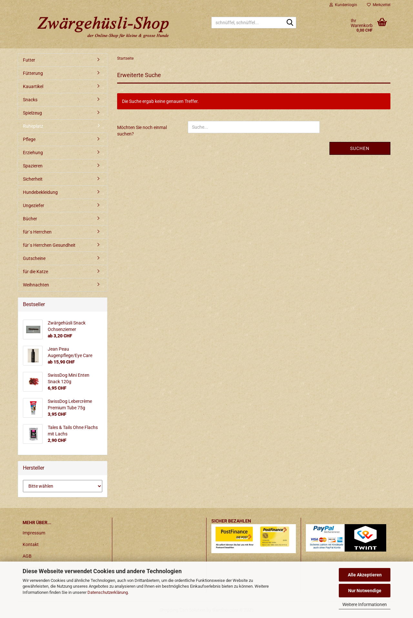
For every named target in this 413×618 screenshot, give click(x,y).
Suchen (359, 148)
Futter (29, 60)
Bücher (30, 218)
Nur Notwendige (364, 590)
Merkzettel (378, 5)
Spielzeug (32, 112)
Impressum (34, 532)
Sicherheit (33, 179)
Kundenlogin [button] (343, 5)
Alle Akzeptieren (365, 574)
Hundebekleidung (40, 192)
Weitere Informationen (364, 604)
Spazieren (33, 165)
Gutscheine (34, 258)
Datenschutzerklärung (107, 592)
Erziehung (33, 152)
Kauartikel (33, 86)
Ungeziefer (33, 205)
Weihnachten (36, 284)
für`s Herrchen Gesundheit (49, 245)
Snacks (30, 99)
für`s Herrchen (37, 231)
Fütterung (33, 73)
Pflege (29, 139)
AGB (27, 556)
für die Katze (35, 271)
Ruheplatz (33, 126)
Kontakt (31, 544)
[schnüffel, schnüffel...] (290, 23)
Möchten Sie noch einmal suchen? (142, 130)
